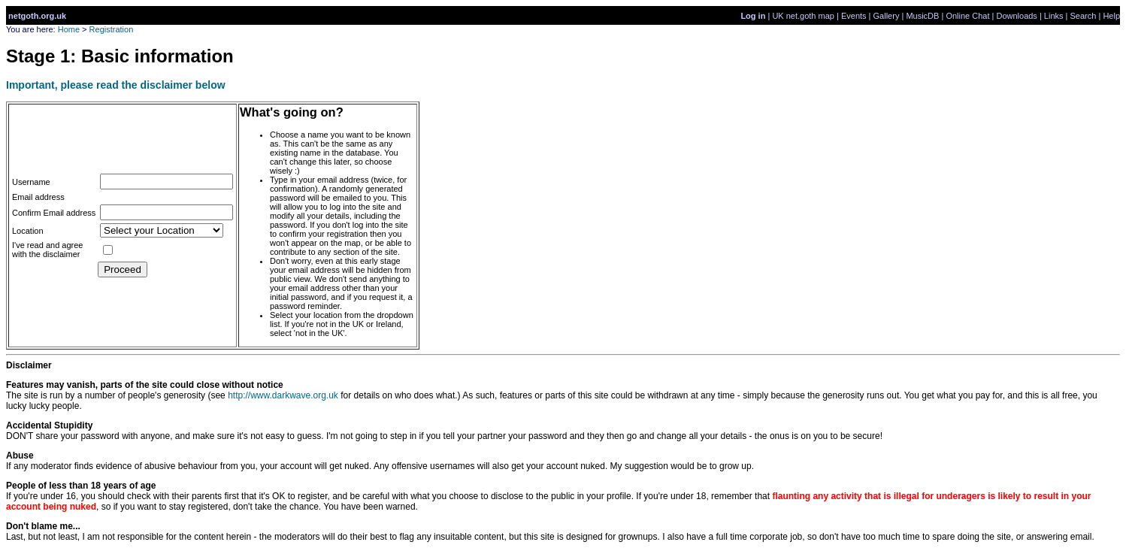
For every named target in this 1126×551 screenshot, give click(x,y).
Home (69, 29)
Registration (111, 29)
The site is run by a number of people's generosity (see (144, 390)
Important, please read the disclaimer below (116, 85)
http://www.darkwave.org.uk (283, 395)
